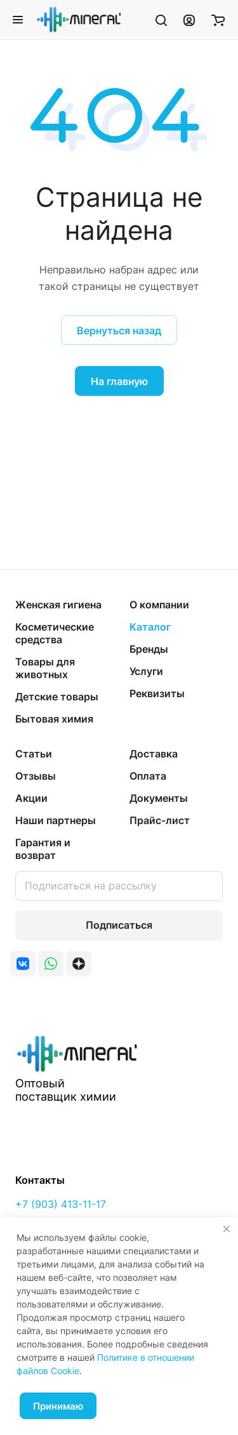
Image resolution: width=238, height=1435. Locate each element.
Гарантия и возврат (42, 849)
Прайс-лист (159, 820)
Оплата (147, 776)
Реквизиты (157, 693)
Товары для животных (45, 668)
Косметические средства (54, 633)
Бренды (148, 649)
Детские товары (56, 696)
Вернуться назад (119, 330)
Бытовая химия (54, 718)
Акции (31, 798)
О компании (159, 604)
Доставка (153, 753)
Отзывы (35, 776)
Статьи (33, 753)
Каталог (150, 626)
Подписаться (119, 925)
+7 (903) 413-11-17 (60, 1204)
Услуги (146, 671)
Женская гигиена (58, 604)
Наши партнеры (55, 820)
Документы (158, 798)
